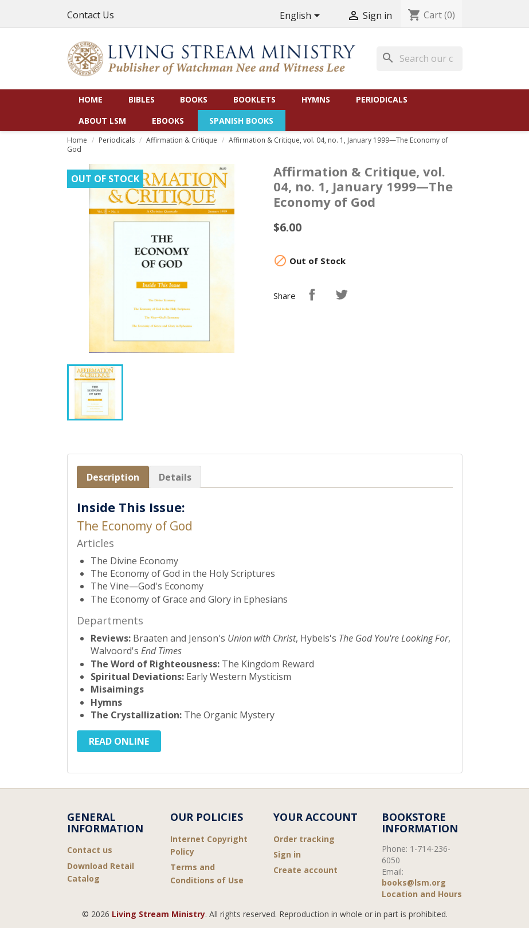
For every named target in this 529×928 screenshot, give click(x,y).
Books (193, 99)
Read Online (119, 741)
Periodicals (381, 99)
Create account (305, 869)
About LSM (102, 120)
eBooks (168, 120)
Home (91, 99)
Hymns (315, 99)
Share (311, 294)
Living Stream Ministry (158, 914)
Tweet (341, 294)
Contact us (89, 849)
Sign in (287, 854)
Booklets (254, 99)
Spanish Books (241, 120)
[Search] (420, 58)
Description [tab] (113, 477)
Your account (315, 817)
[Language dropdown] (302, 16)
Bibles (141, 99)
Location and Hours (422, 893)
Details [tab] (175, 477)
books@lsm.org (414, 882)
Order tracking (304, 838)
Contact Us (90, 15)
